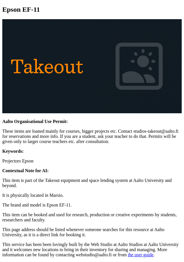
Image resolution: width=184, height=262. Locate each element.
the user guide (141, 254)
